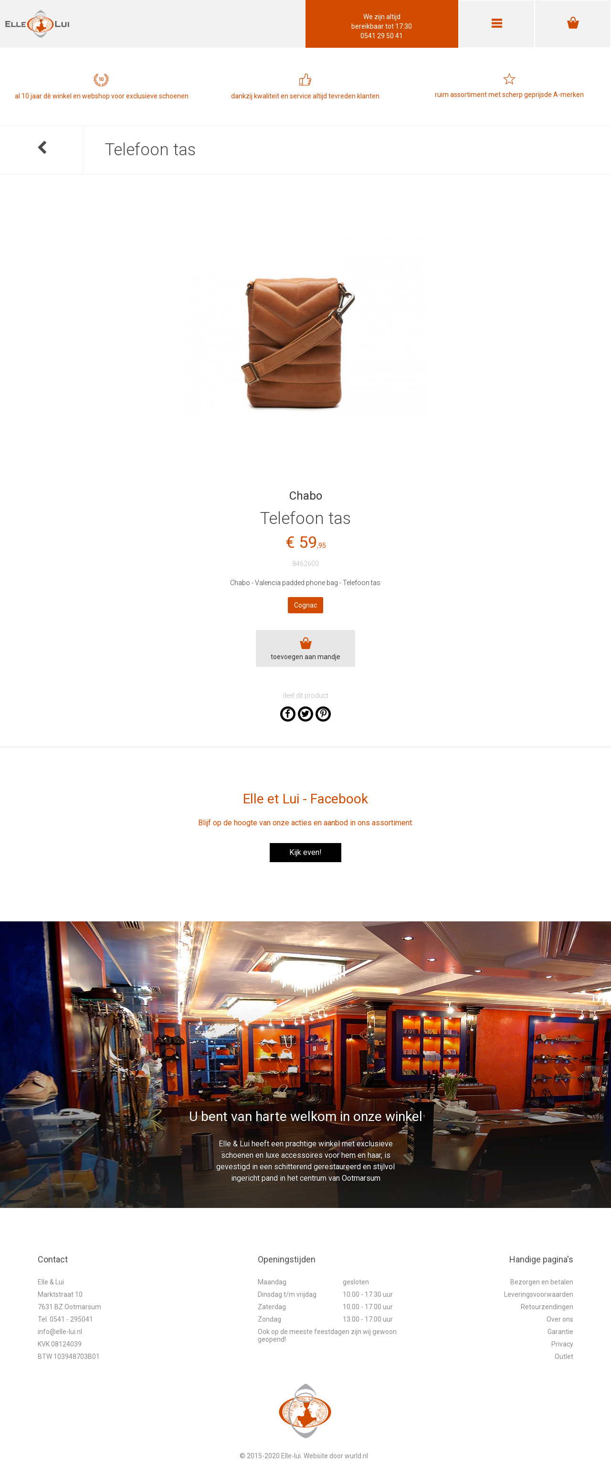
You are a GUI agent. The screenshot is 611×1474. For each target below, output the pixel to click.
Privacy (562, 1344)
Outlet (564, 1356)
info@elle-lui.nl (60, 1331)
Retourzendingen (547, 1307)
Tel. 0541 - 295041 (65, 1319)
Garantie (560, 1331)
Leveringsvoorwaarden (538, 1294)
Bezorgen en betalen (541, 1282)
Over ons (560, 1319)
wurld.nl (356, 1456)
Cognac (305, 605)
